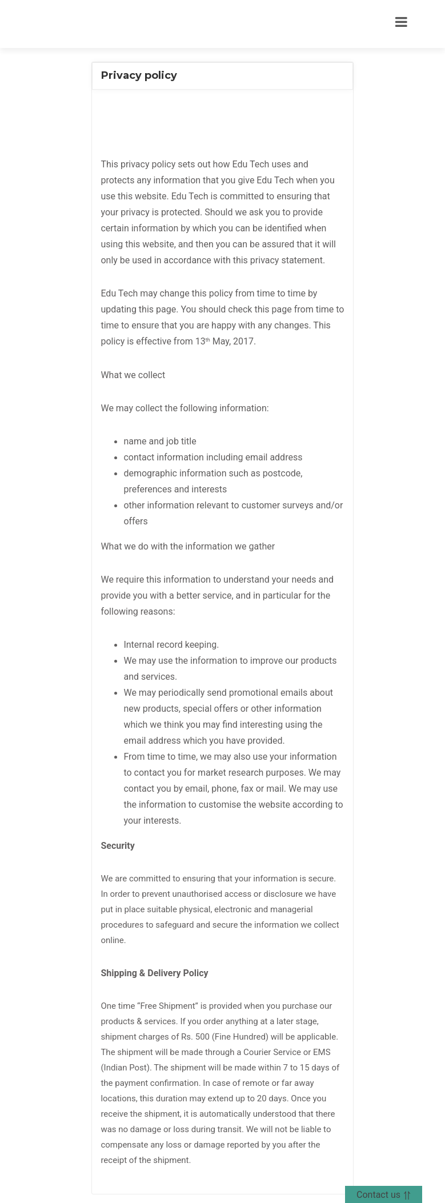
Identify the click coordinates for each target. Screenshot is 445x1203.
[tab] (222, 76)
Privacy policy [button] (139, 75)
